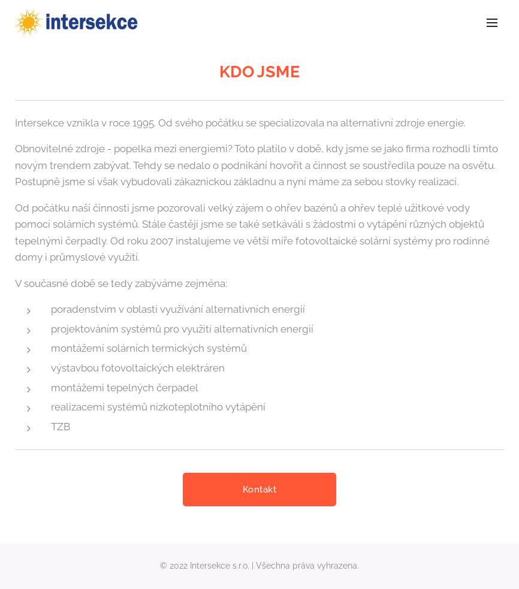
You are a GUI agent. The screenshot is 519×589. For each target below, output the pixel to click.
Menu (492, 22)
